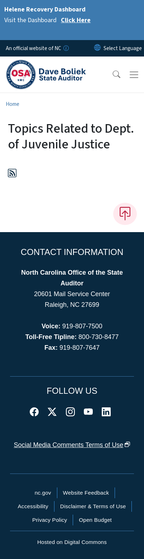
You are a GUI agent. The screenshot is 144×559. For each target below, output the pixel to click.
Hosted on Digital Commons (72, 542)
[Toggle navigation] (134, 74)
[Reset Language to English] (97, 48)
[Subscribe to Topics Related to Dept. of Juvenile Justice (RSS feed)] (12, 174)
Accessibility (33, 506)
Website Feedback (86, 493)
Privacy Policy (49, 520)
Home (12, 104)
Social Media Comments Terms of (72, 444)
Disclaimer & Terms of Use (93, 506)
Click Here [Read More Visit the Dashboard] (76, 20)
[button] (111, 74)
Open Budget (95, 520)
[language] (123, 48)
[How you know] (65, 48)
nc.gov (43, 493)
